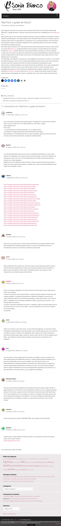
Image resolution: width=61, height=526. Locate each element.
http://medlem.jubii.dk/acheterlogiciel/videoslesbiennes (21, 221)
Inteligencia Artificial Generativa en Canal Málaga (27, 501)
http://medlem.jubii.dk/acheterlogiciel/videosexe (19, 211)
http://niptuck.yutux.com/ (12, 441)
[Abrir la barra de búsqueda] (57, 15)
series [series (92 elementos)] (11, 469)
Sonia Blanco (7, 496)
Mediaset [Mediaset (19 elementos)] (44, 462)
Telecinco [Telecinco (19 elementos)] (17, 470)
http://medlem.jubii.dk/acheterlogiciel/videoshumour (20, 219)
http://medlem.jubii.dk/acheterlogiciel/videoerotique (20, 191)
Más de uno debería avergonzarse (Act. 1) (16, 101)
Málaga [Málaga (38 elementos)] (51, 462)
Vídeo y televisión (8, 96)
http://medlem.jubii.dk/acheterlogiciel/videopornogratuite (22, 205)
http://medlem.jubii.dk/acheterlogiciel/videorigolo (19, 207)
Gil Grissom (30, 71)
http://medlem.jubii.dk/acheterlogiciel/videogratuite (20, 197)
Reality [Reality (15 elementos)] (49, 466)
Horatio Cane (13, 71)
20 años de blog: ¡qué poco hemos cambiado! (26, 496)
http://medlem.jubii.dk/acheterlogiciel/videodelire (19, 188)
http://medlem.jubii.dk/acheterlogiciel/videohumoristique (22, 199)
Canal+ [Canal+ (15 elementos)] (26, 459)
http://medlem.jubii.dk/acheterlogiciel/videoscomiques (21, 209)
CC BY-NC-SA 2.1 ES (7, 519)
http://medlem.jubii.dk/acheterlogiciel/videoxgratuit (20, 223)
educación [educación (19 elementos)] (45, 459)
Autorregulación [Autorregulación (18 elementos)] (20, 459)
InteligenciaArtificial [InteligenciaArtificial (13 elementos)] (30, 462)
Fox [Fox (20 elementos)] (19, 462)
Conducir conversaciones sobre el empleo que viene (18, 481)
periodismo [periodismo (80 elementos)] (17, 465)
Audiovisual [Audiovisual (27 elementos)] (11, 459)
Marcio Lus (13, 49)
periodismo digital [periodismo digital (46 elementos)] (32, 465)
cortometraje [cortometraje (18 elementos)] (32, 459)
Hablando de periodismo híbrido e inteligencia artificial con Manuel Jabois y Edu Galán (28, 476)
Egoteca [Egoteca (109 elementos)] (8, 461)
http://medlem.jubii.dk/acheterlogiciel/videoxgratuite (20, 225)
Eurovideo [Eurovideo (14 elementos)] (15, 462)
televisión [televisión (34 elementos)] (24, 469)
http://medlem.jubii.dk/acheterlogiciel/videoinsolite (20, 201)
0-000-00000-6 (11, 514)
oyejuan (8, 281)
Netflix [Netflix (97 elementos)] (7, 465)
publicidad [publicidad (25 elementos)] (43, 466)
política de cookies (18, 522)
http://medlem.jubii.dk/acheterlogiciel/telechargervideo (21, 184)
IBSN (4, 514)
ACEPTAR (31, 524)
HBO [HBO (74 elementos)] (22, 461)
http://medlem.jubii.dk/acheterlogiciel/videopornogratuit (22, 203)
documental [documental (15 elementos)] (39, 459)
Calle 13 (11, 51)
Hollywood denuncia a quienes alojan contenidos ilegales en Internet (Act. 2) (27, 98)
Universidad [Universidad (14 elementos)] (31, 469)
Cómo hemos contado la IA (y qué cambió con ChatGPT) (19, 479)
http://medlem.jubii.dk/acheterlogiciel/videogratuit (20, 195)
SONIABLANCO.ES (26, 519)
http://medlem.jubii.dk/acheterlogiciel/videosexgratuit (21, 217)
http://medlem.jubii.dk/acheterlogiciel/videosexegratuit (21, 213)
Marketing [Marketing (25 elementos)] (38, 462)
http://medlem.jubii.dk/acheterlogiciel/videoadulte (20, 186)
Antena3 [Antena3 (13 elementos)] (5, 459)
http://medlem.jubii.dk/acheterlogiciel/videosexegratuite (21, 215)
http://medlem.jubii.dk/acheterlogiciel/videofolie (19, 193)
